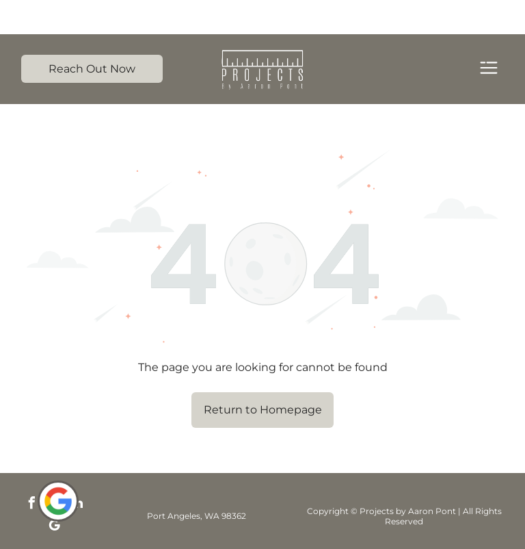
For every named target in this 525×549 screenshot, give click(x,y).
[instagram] (54, 470)
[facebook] (32, 470)
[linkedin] (77, 470)
